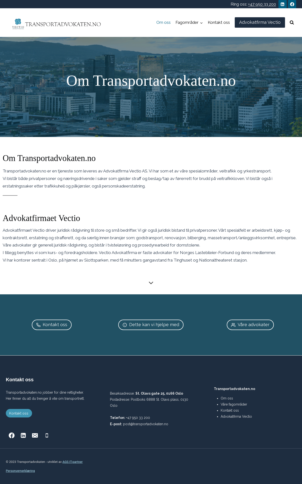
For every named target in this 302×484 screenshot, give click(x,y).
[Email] (35, 435)
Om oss (163, 22)
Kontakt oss (219, 22)
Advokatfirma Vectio (260, 22)
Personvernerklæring (20, 471)
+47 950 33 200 (262, 4)
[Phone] (47, 435)
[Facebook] (292, 4)
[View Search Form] (291, 22)
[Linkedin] (282, 4)
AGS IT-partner (72, 462)
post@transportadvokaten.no (145, 424)
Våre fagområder (234, 404)
